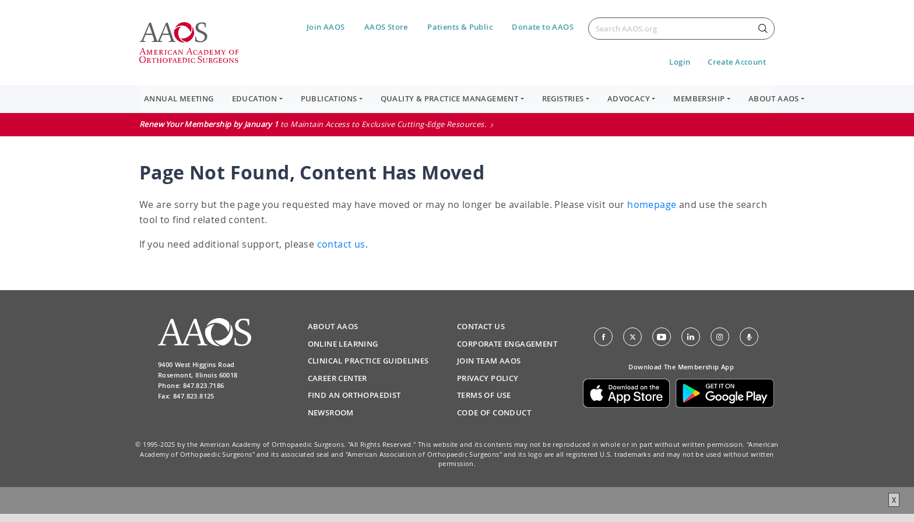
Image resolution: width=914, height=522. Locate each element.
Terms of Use (484, 395)
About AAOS (333, 326)
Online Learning (343, 343)
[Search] (681, 28)
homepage (651, 204)
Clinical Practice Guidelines (368, 360)
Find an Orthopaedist (354, 395)
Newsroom (331, 412)
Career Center (337, 378)
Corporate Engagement (507, 343)
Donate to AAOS (543, 27)
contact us (341, 244)
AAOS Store (386, 27)
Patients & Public (460, 27)
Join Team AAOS (489, 360)
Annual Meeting (179, 98)
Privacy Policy (488, 378)
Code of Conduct (494, 412)
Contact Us (481, 326)
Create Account (737, 62)
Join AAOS (326, 27)
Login (679, 62)
